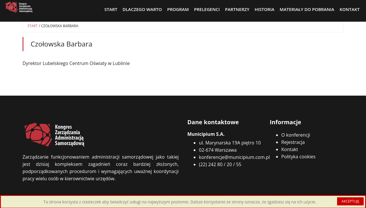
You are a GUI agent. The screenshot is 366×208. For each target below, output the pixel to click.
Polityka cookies (298, 156)
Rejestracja (293, 142)
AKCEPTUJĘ (350, 201)
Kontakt (289, 149)
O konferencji (295, 135)
